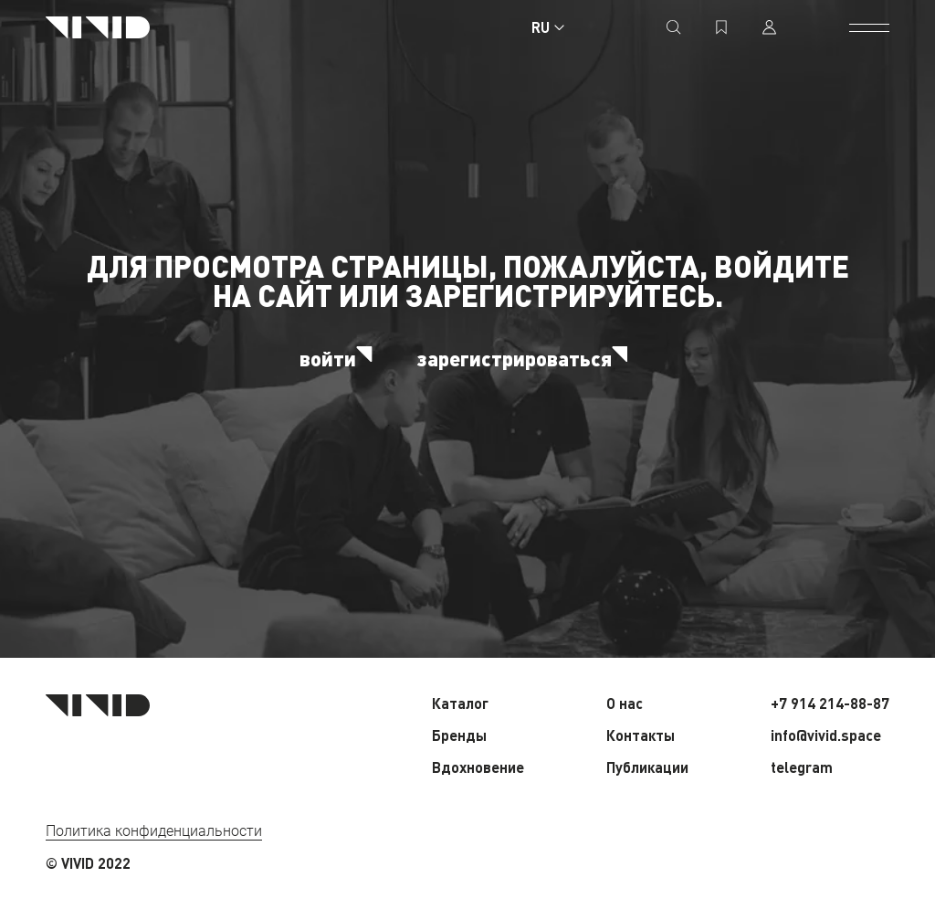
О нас (624, 703)
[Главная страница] (98, 27)
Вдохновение (478, 767)
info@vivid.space (826, 735)
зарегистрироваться (526, 358)
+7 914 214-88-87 (830, 703)
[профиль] (768, 27)
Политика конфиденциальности (154, 831)
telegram (802, 767)
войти (339, 358)
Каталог (460, 703)
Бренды (459, 735)
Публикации (647, 767)
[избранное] (721, 27)
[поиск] (673, 27)
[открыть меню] (869, 27)
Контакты (640, 735)
